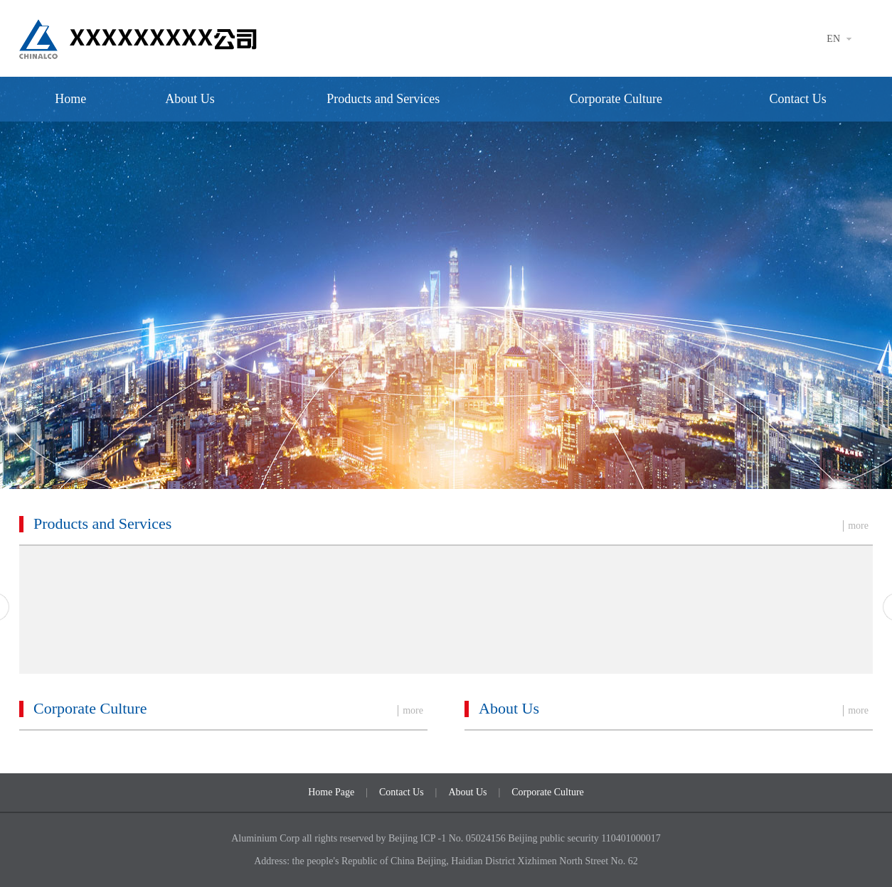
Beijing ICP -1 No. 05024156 (448, 838)
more (858, 525)
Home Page (331, 792)
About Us (190, 99)
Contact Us (798, 99)
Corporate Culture (615, 99)
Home (70, 99)
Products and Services (383, 99)
